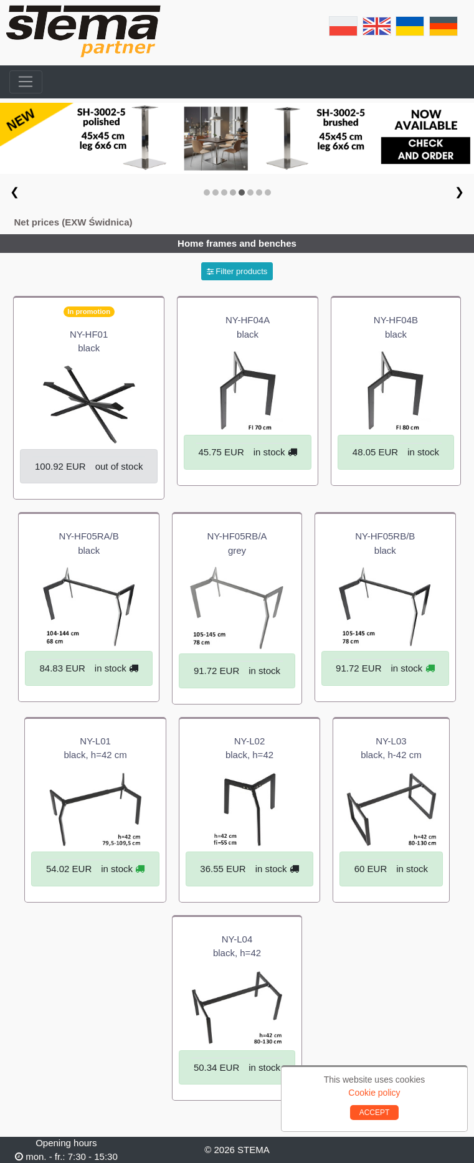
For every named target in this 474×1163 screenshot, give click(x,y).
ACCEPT (374, 1112)
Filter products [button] (237, 271)
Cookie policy (374, 1093)
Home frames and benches (237, 243)
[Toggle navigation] (25, 82)
